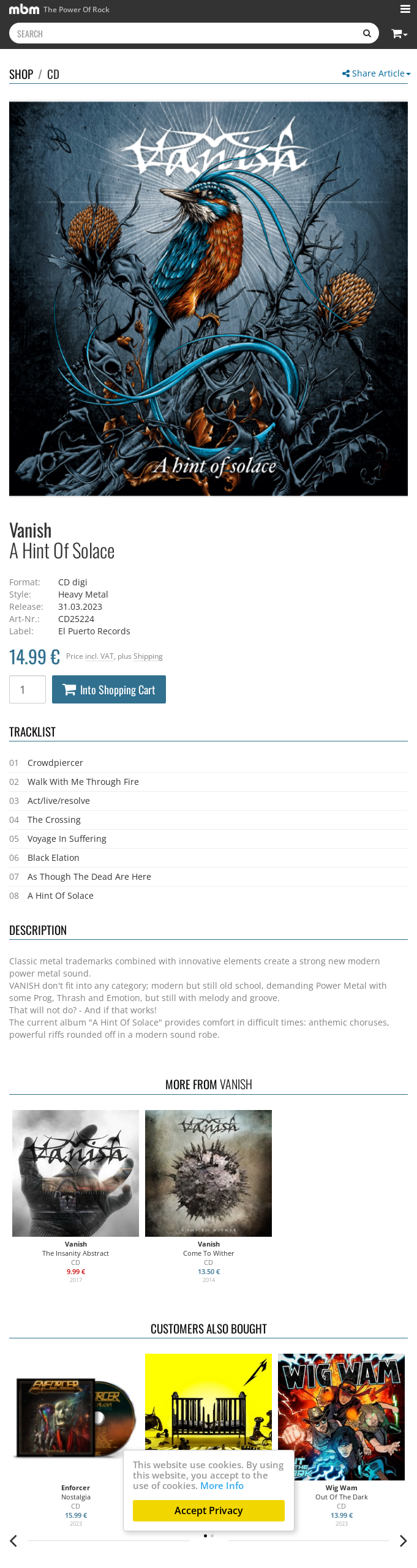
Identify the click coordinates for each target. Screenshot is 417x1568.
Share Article (376, 73)
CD (53, 73)
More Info (222, 1485)
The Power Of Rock (59, 9)
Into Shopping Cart (109, 689)
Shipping (148, 656)
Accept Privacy (209, 1510)
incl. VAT (99, 656)
